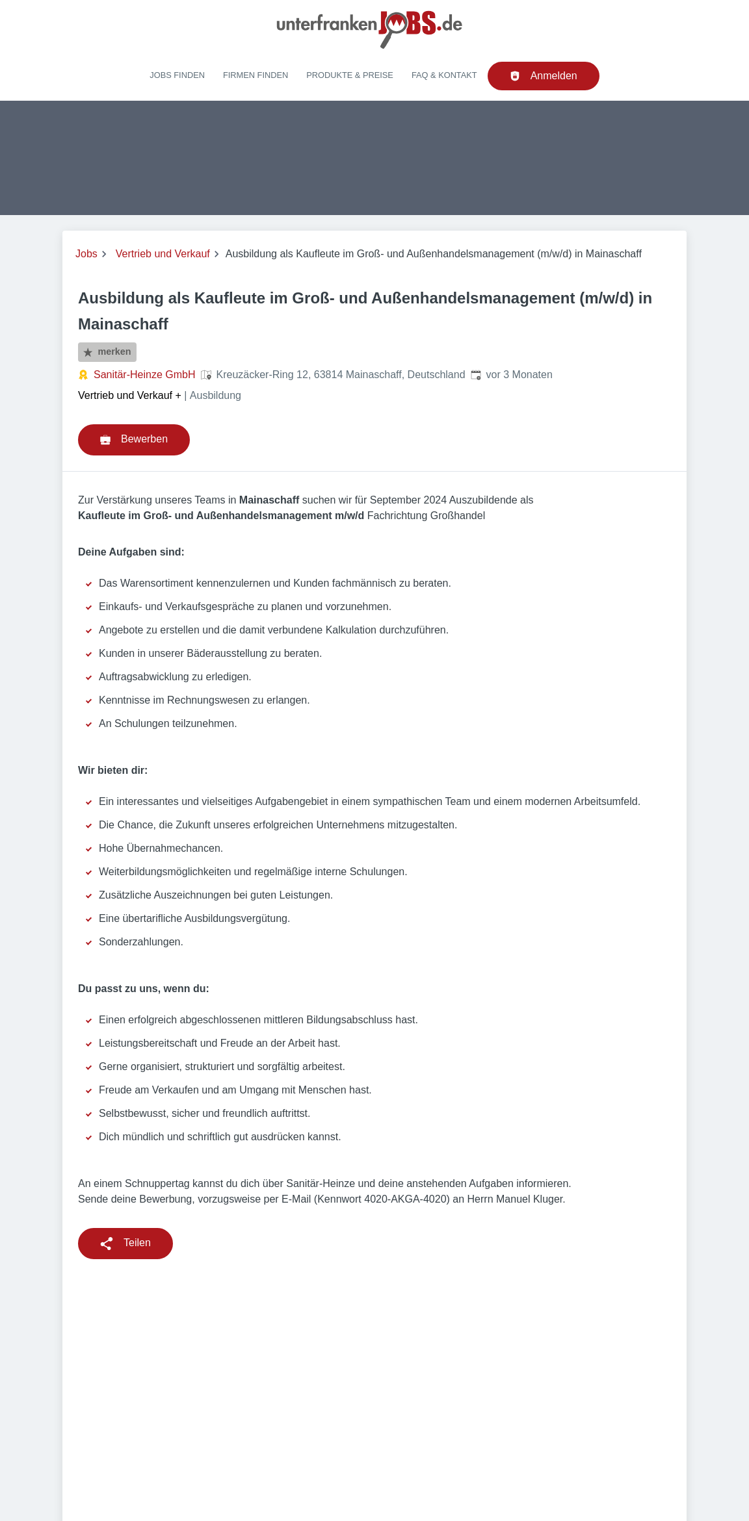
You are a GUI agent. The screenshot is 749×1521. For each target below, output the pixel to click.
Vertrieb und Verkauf (163, 253)
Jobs (86, 253)
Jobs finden (177, 75)
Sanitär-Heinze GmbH (145, 374)
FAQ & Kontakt (444, 75)
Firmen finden (255, 75)
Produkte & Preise (349, 75)
